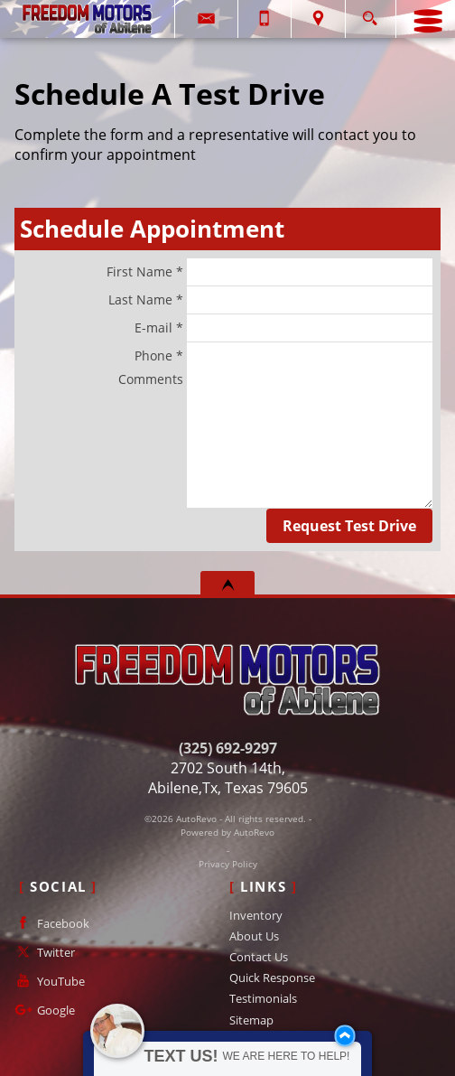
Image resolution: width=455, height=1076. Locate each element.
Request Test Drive (349, 526)
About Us (254, 936)
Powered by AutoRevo (227, 832)
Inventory (256, 915)
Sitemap (251, 1020)
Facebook (50, 923)
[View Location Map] (318, 19)
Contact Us (258, 957)
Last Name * (270, 299)
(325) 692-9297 (228, 748)
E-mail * (283, 328)
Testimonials (263, 998)
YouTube (48, 980)
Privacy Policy (228, 864)
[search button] (369, 13)
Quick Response (272, 977)
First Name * (269, 271)
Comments (275, 439)
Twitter (43, 951)
